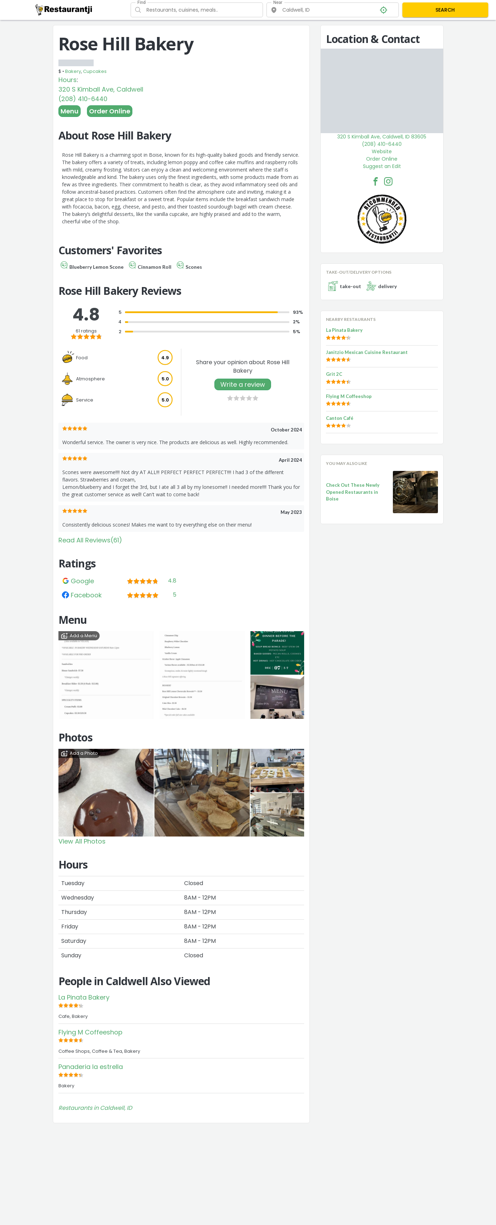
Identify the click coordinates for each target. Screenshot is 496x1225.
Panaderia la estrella (90, 1066)
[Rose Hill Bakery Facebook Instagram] (388, 181)
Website (382, 151)
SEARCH (445, 9)
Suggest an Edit (382, 166)
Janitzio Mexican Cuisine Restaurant (367, 352)
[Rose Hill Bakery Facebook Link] (375, 181)
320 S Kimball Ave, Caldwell (100, 89)
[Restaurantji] (64, 9)
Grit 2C (334, 374)
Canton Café (339, 418)
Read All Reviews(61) (90, 540)
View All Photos (82, 841)
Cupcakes (95, 71)
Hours (67, 79)
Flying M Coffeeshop (90, 1032)
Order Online (109, 111)
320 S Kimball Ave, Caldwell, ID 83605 (381, 136)
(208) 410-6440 (82, 98)
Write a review (242, 384)
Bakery (73, 71)
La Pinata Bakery (83, 997)
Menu (70, 111)
